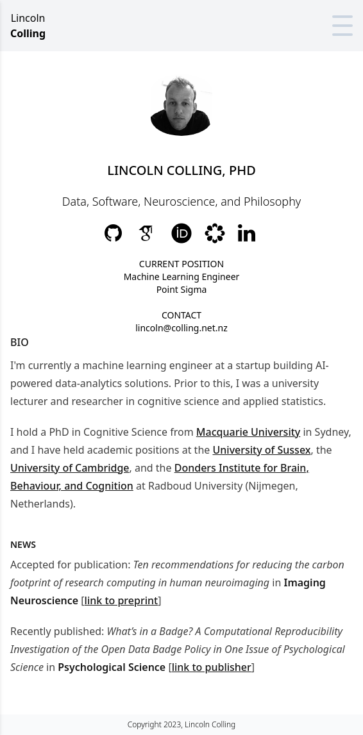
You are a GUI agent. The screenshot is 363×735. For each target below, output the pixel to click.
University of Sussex (261, 450)
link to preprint (121, 600)
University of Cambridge (70, 468)
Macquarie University (248, 432)
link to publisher (211, 667)
